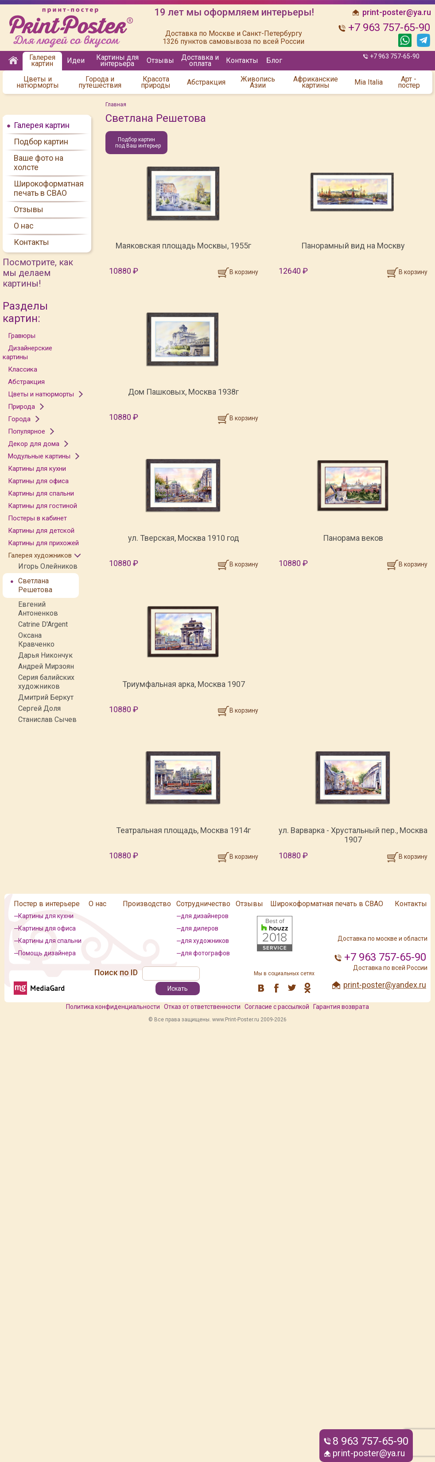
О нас (24, 225)
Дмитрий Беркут (46, 697)
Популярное (26, 431)
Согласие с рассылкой (277, 1006)
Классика (22, 369)
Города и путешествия (99, 82)
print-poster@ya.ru (369, 1453)
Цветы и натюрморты (37, 82)
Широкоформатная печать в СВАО (49, 188)
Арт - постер (409, 82)
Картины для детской (41, 531)
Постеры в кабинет (37, 518)
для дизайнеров (205, 915)
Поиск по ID (116, 972)
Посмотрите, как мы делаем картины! (38, 273)
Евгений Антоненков (38, 608)
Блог (274, 60)
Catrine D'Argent (43, 624)
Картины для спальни (41, 493)
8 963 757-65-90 (370, 1441)
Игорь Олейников (48, 566)
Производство (147, 904)
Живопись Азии (258, 82)
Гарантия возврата (341, 1006)
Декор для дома (33, 444)
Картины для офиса (38, 481)
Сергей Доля (39, 708)
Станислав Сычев (47, 719)
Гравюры (21, 336)
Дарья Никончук (45, 655)
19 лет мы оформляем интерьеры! (234, 12)
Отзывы (160, 60)
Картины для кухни (37, 469)
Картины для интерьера (117, 60)
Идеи (76, 60)
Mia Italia (368, 82)
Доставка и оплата (200, 60)
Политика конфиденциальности (113, 1006)
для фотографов (205, 953)
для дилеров (199, 928)
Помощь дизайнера (47, 953)
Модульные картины (39, 456)
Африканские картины (315, 82)
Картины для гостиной (42, 506)
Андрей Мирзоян (46, 666)
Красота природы (156, 82)
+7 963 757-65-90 (394, 56)
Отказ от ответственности (202, 1006)
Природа (21, 407)
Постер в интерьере (47, 904)
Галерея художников (40, 555)
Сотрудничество (203, 904)
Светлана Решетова (35, 585)
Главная (115, 104)
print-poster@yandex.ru (384, 984)
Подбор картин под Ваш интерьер (138, 142)
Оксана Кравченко (36, 639)
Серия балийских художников (46, 681)
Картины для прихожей (43, 543)
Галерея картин (42, 60)
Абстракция (206, 82)
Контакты (242, 60)
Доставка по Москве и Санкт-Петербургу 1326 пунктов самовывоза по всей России (233, 38)
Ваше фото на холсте (38, 162)
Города (19, 419)
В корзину (243, 271)
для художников (205, 940)
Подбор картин (41, 141)
